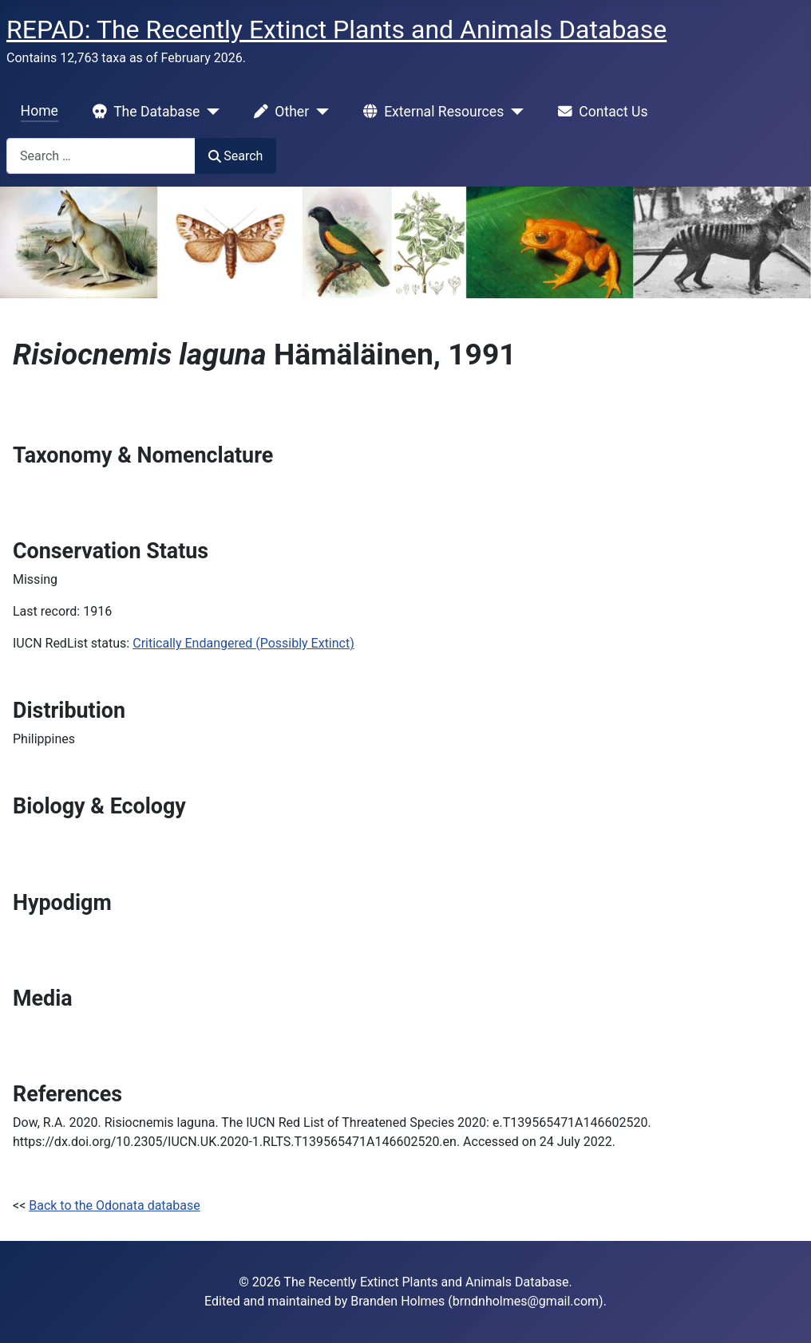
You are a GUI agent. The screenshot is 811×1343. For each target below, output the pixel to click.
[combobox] (101, 156)
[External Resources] (514, 111)
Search (235, 155)
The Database (143, 111)
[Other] (319, 111)
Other (278, 111)
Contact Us (599, 111)
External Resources (430, 111)
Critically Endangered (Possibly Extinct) (243, 643)
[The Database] (210, 111)
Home (39, 111)
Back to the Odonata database (114, 1205)
